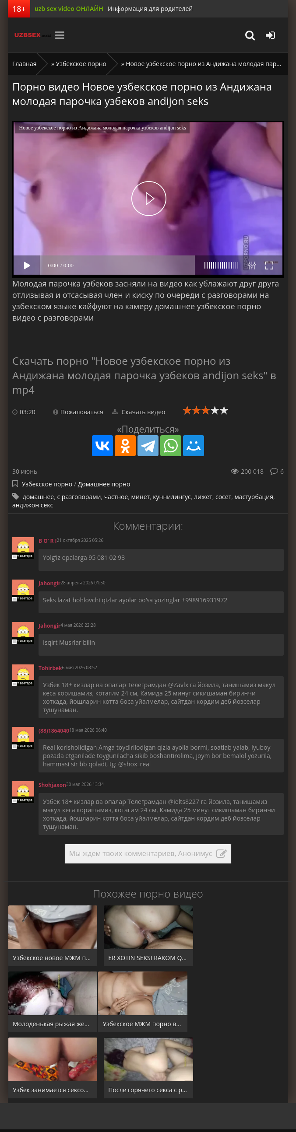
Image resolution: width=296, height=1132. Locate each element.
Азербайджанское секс (139, 1080)
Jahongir (49, 583)
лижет (203, 497)
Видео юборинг (80, 1098)
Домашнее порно (104, 484)
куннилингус (171, 497)
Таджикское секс (72, 1080)
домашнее (38, 497)
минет (140, 497)
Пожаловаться (78, 412)
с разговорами (79, 497)
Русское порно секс (211, 1080)
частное (116, 497)
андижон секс (32, 505)
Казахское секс (26, 1098)
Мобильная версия (215, 1124)
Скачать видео (139, 412)
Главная (24, 63)
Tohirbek (50, 668)
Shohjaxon (52, 785)
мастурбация (254, 497)
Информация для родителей (150, 8)
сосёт (223, 497)
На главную (21, 1080)
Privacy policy (132, 1098)
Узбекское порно (81, 63)
